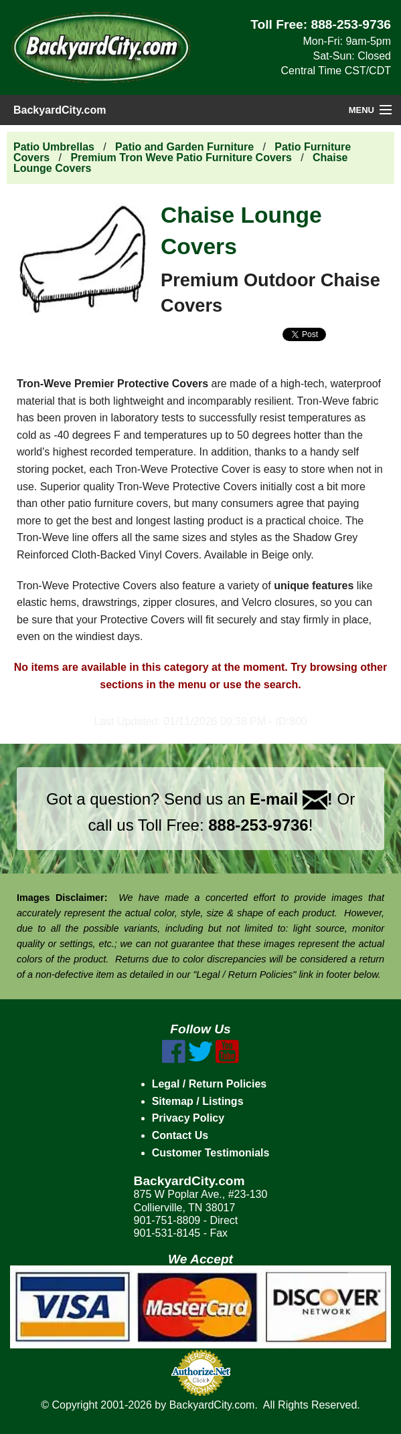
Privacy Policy (188, 1118)
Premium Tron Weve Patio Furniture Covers (180, 157)
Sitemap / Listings (198, 1101)
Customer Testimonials (211, 1152)
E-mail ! (291, 799)
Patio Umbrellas (53, 146)
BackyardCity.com (59, 110)
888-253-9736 (351, 24)
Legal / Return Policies (209, 1084)
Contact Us (180, 1135)
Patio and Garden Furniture (184, 146)
